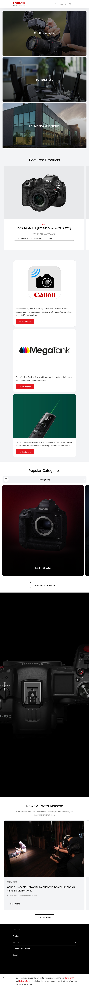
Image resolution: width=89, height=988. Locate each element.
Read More (15, 901)
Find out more (25, 321)
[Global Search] (70, 4)
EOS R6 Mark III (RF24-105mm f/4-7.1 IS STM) (44, 228)
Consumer (59, 4)
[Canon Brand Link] (19, 4)
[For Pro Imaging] (44, 33)
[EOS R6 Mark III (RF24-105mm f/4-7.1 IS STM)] (44, 208)
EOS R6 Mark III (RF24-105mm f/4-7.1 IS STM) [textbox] (34, 239)
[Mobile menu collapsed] (74, 4)
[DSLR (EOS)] (43, 530)
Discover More (44, 915)
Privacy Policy (25, 981)
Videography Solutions (28, 895)
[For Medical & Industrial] (44, 126)
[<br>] (44, 282)
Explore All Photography (44, 585)
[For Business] (44, 80)
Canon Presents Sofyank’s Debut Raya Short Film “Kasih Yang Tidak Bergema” (41, 888)
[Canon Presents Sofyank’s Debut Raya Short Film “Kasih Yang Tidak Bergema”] (44, 864)
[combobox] (44, 239)
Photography (12, 895)
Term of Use (70, 978)
